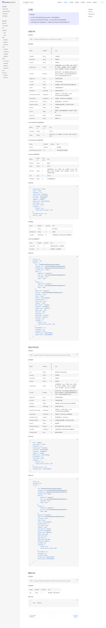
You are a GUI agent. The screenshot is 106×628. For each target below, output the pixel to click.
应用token (45, 17)
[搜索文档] (28, 2)
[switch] (102, 2)
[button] (10, 6)
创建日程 (90, 11)
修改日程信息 (91, 14)
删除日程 (90, 16)
